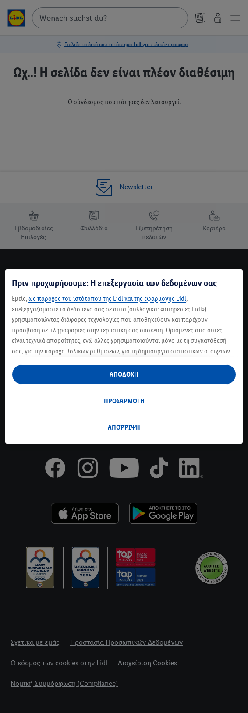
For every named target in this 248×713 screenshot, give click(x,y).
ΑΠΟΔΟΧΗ (124, 374)
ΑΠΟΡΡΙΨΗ (124, 427)
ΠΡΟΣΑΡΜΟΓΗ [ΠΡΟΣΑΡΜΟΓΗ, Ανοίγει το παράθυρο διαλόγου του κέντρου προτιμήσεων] (124, 401)
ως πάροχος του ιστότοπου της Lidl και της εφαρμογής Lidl (107, 298)
